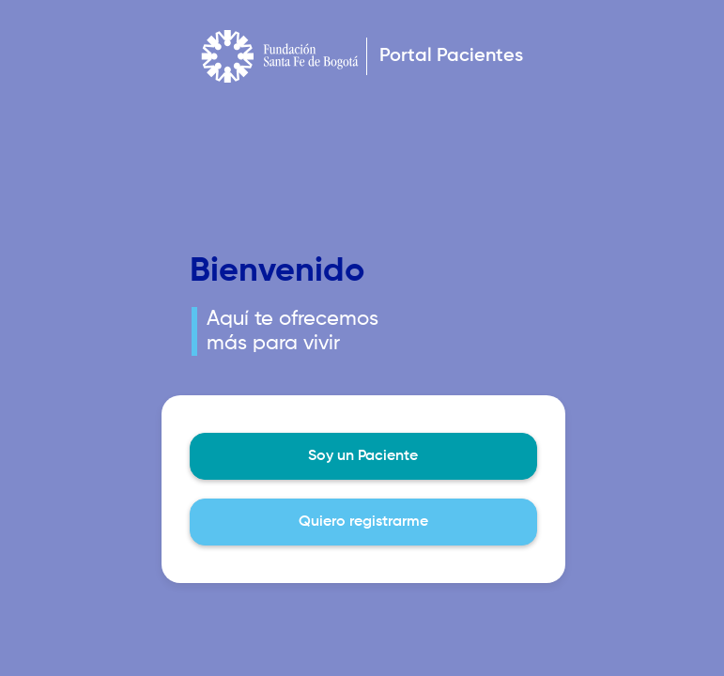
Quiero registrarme (363, 522)
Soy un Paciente (363, 456)
